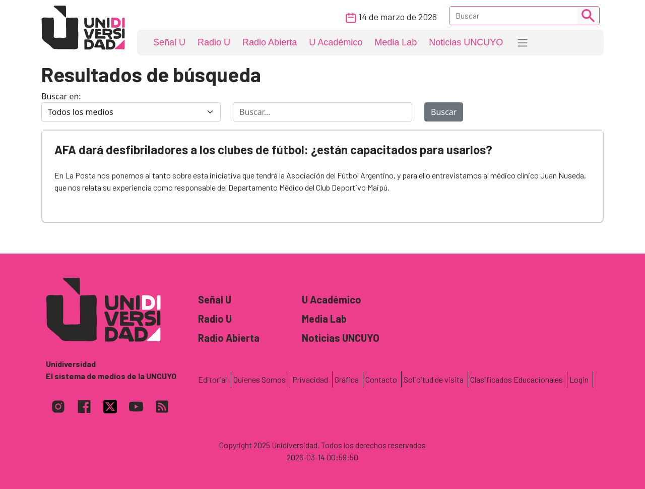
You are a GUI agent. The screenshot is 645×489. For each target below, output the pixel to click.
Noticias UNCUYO (466, 42)
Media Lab (395, 42)
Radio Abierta (269, 42)
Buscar (444, 111)
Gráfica (347, 379)
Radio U (214, 42)
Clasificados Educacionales (516, 379)
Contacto (381, 379)
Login (579, 379)
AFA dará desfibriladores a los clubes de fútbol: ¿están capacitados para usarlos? (273, 149)
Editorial (212, 379)
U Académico (335, 42)
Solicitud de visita (434, 379)
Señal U (169, 42)
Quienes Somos (259, 379)
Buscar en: (61, 96)
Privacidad (310, 379)
